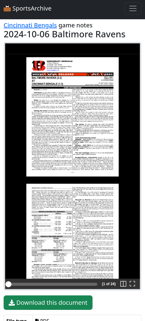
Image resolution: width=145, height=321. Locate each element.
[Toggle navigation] (133, 8)
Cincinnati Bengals (30, 25)
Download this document (48, 302)
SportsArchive (28, 8)
